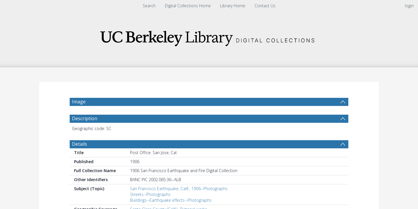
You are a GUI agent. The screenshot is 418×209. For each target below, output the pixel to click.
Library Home (232, 5)
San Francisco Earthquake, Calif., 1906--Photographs (179, 188)
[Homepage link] (209, 37)
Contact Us (265, 5)
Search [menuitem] (149, 5)
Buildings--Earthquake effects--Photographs (171, 200)
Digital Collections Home (188, 5)
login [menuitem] (409, 5)
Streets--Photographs (150, 194)
